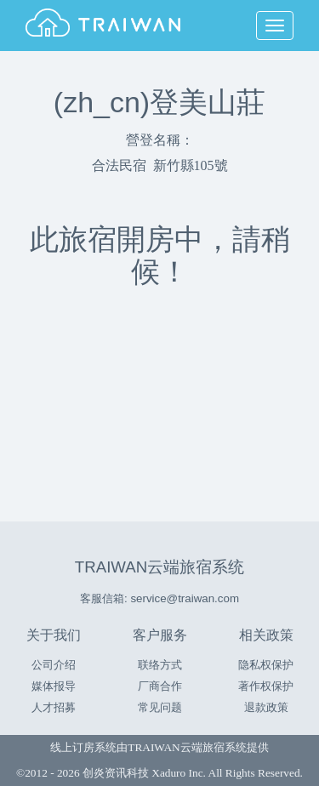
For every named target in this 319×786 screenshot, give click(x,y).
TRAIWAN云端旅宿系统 (159, 567)
